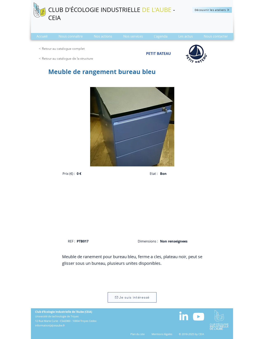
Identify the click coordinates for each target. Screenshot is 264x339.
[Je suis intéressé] (132, 297)
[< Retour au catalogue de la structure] (67, 58)
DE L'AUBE (156, 10)
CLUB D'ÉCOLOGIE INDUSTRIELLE (95, 10)
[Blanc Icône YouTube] (198, 317)
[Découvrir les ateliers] (212, 10)
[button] (70, 37)
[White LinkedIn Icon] (183, 316)
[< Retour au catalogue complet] (62, 49)
